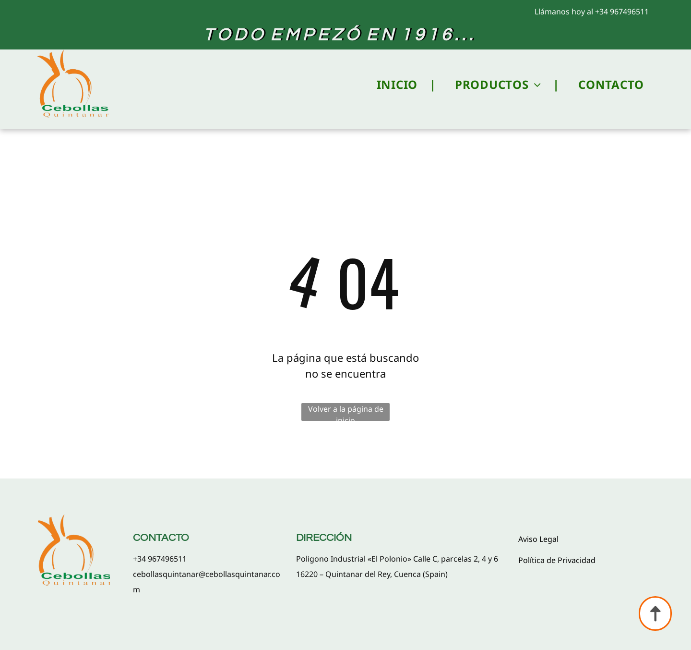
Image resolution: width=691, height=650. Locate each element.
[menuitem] (396, 84)
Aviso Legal (538, 539)
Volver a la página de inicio (345, 412)
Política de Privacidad (557, 560)
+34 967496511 (622, 11)
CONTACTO (161, 537)
